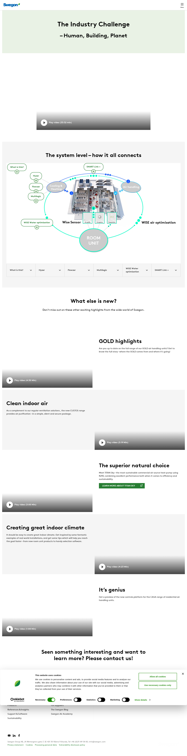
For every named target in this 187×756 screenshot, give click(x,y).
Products (12, 710)
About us (57, 702)
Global (165, 4)
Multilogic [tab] (108, 275)
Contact (177, 4)
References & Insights (18, 715)
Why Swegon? (15, 702)
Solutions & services (17, 706)
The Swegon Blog (59, 715)
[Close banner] (183, 725)
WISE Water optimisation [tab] (137, 275)
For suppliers (57, 710)
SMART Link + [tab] (166, 275)
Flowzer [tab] (79, 275)
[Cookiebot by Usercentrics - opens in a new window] (17, 751)
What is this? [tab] (21, 275)
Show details (141, 751)
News (54, 706)
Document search (137, 4)
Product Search (115, 3)
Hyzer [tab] (50, 275)
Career (154, 4)
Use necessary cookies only (157, 736)
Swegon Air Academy (61, 719)
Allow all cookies (158, 727)
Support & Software (17, 719)
